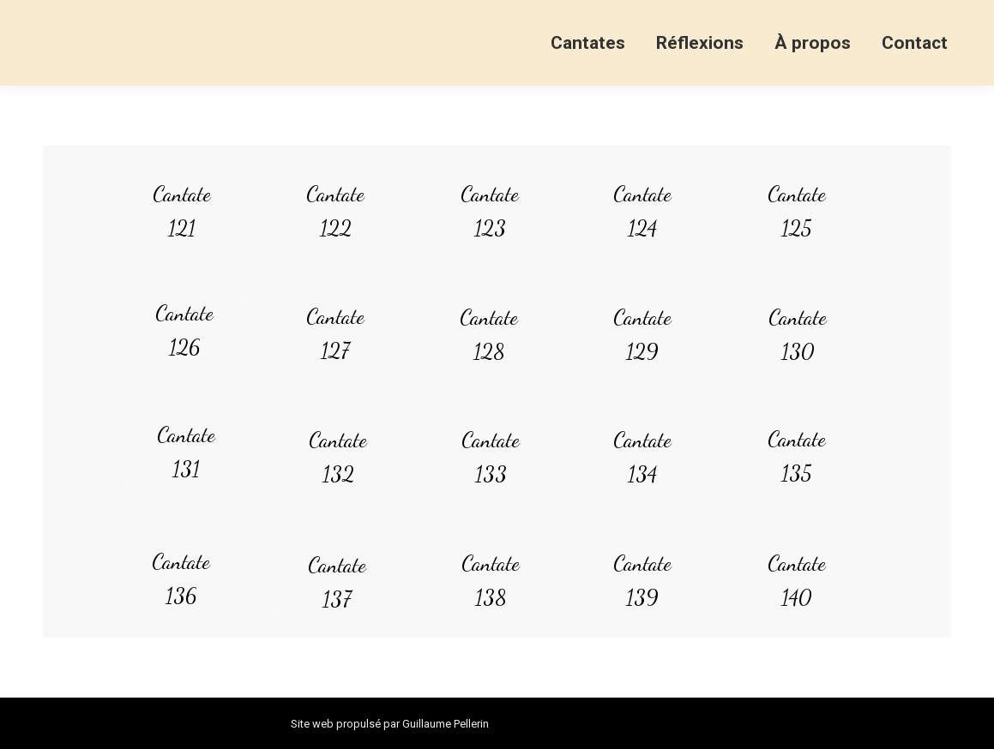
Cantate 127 (335, 333)
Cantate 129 (642, 334)
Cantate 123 (490, 211)
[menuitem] (588, 42)
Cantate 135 (797, 456)
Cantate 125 (797, 211)
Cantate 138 (490, 580)
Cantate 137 (337, 582)
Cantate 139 (642, 580)
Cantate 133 (490, 457)
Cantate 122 (335, 211)
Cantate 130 (797, 334)
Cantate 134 (642, 457)
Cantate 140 (797, 580)
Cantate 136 (181, 578)
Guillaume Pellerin (445, 723)
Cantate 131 (186, 452)
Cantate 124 (642, 211)
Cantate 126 (184, 330)
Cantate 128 (489, 334)
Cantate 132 (338, 457)
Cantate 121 (182, 211)
